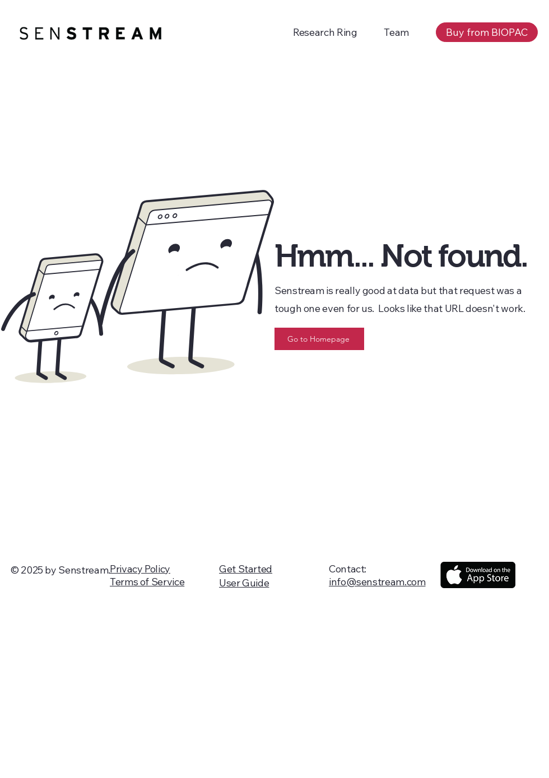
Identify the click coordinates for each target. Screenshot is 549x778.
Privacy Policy (140, 568)
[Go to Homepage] (319, 339)
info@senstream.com (377, 581)
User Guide (244, 582)
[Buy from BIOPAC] (487, 32)
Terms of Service (147, 581)
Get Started (245, 568)
